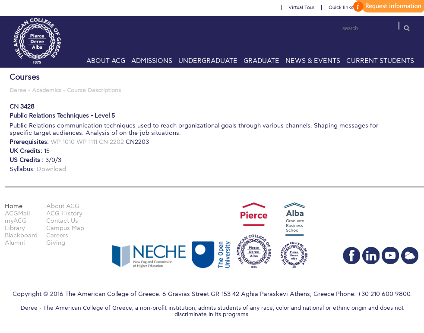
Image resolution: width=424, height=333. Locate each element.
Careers (57, 235)
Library (15, 228)
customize (387, 6)
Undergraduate (207, 61)
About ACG (105, 61)
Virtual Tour (301, 7)
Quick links (341, 7)
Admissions (151, 61)
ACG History (64, 213)
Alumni (15, 242)
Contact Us (62, 220)
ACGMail (17, 213)
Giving (55, 242)
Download (51, 169)
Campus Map (65, 228)
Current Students (380, 61)
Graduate (261, 61)
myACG (16, 220)
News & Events (312, 61)
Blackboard (21, 235)
